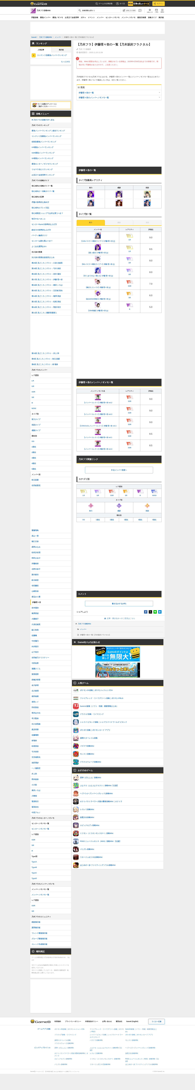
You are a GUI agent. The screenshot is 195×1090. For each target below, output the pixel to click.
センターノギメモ (113, 17)
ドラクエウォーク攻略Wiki (64, 1043)
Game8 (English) (132, 1021)
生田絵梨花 (36, 485)
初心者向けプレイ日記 (40, 208)
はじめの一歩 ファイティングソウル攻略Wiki (141, 1064)
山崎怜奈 (35, 591)
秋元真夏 (35, 480)
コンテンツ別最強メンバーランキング (52, 55)
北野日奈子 (36, 569)
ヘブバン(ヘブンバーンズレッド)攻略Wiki (140, 1048)
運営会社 (119, 1021)
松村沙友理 (36, 552)
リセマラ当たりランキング (42, 169)
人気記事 (41, 50)
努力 (90, 507)
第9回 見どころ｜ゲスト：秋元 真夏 (46, 359)
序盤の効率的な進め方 (40, 202)
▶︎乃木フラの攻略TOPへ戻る (43, 120)
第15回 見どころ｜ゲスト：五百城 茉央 (47, 291)
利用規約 (57, 1021)
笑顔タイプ (36, 425)
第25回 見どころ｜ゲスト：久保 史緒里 (47, 263)
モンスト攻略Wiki (131, 1040)
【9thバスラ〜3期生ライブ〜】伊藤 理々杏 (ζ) (98, 260)
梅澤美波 (35, 613)
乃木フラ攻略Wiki (84, 624)
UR (33, 386)
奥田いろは (36, 790)
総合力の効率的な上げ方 (41, 230)
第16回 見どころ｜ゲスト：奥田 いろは (47, 285)
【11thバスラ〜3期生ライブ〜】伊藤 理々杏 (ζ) (98, 237)
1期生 (98, 520)
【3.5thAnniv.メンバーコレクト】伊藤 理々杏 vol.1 (97, 422)
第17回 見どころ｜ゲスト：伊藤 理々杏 (47, 280)
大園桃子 (35, 619)
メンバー (100, 17)
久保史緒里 (36, 624)
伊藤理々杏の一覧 (86, 93)
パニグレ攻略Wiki (60, 1064)
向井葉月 (35, 647)
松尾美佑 (35, 746)
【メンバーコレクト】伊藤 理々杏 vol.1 (97, 433)
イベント (91, 17)
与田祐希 (35, 663)
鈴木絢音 (35, 580)
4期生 (140, 520)
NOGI (34, 408)
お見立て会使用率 (72, 17)
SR (33, 397)
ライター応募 (156, 1022)
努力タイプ (36, 419)
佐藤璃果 (35, 735)
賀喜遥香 (35, 674)
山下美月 (35, 652)
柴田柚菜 (35, 696)
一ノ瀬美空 (36, 768)
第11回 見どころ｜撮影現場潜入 (44, 313)
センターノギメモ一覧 (40, 829)
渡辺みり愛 (36, 597)
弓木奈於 (35, 752)
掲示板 (161, 17)
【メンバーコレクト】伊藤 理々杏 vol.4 (97, 445)
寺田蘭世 (35, 586)
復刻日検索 (141, 17)
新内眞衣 (35, 575)
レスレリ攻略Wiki (96, 1053)
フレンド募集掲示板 (39, 933)
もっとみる (65, 62)
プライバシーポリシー (73, 1021)
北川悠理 (35, 691)
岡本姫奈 (35, 779)
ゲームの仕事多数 (104, 3)
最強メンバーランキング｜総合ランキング (48, 131)
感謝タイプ (36, 430)
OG (83, 520)
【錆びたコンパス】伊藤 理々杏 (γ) (98, 283)
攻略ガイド (152, 17)
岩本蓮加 (35, 608)
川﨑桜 (34, 796)
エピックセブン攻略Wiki (63, 1059)
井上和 (34, 774)
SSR (33, 392)
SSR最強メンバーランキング (43, 153)
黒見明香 (35, 730)
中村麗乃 (35, 641)
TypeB (34, 867)
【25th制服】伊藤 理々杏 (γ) (97, 307)
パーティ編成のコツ (39, 235)
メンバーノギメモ (128, 17)
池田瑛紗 (35, 763)
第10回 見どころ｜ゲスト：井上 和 (45, 353)
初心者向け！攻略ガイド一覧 (43, 191)
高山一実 (35, 536)
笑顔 (147, 507)
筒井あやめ (36, 713)
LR (33, 381)
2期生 (112, 520)
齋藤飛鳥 (35, 530)
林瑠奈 (34, 741)
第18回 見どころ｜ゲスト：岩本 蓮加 (46, 274)
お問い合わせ (107, 1021)
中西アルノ (36, 812)
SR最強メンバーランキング (42, 158)
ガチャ (83, 17)
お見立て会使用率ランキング (43, 175)
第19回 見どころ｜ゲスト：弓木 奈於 (46, 268)
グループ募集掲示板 (39, 939)
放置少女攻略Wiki (131, 1053)
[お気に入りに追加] (129, 10)
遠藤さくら (36, 669)
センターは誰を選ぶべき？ (42, 241)
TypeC (34, 873)
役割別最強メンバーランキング (44, 142)
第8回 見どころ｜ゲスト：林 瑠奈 (45, 364)
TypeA (34, 862)
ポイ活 (120, 3)
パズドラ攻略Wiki (96, 1040)
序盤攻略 (34, 17)
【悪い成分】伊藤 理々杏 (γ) (98, 249)
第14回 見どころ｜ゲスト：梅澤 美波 (46, 296)
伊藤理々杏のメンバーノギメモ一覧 (94, 97)
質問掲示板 (36, 928)
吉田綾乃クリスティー (40, 658)
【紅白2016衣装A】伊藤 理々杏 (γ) (98, 295)
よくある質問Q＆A (39, 246)
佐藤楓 (34, 635)
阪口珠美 (35, 630)
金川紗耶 (35, 685)
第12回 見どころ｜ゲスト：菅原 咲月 (46, 307)
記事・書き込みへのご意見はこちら (119, 618)
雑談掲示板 (36, 922)
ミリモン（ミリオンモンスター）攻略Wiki (105, 1059)
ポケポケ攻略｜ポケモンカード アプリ (139, 1035)
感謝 (119, 507)
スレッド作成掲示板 (39, 944)
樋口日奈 (35, 541)
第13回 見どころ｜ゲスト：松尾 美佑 (46, 302)
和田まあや (36, 558)
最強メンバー (45, 17)
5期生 (154, 520)
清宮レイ (35, 702)
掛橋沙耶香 (36, 680)
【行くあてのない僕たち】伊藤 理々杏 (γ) (98, 272)
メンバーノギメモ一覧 (40, 895)
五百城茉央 (36, 757)
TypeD (34, 878)
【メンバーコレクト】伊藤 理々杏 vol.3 (97, 410)
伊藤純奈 (35, 564)
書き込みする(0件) (119, 604)
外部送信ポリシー (91, 1021)
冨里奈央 (35, 807)
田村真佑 (35, 707)
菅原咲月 (35, 801)
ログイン (158, 3)
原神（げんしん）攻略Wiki (64, 1048)
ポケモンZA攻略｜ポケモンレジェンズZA (69, 1029)
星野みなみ (36, 547)
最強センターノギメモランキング (45, 164)
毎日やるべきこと (39, 219)
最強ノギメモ (57, 17)
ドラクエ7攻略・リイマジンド (65, 1035)
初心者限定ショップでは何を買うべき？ (47, 213)
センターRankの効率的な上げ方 (44, 224)
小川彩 (34, 785)
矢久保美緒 (36, 724)
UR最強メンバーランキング (42, 147)
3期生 (126, 520)
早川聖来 (35, 718)
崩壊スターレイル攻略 (62, 1040)
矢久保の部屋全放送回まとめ (43, 257)
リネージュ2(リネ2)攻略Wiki (100, 1064)
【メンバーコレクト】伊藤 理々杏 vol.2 (97, 399)
